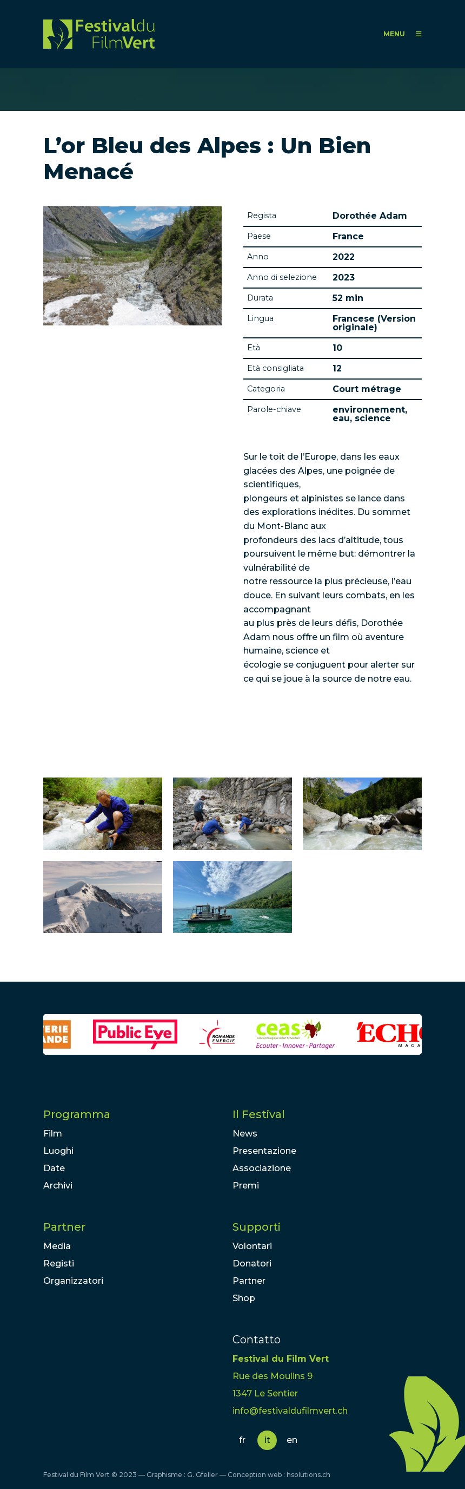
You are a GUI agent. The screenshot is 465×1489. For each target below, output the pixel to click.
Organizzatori (73, 1281)
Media (57, 1246)
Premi (245, 1185)
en (292, 1440)
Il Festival (258, 1114)
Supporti (256, 1226)
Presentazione (264, 1151)
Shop (243, 1298)
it (267, 1440)
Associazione (261, 1168)
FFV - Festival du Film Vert (99, 34)
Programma (76, 1114)
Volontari (252, 1246)
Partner (64, 1226)
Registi (58, 1263)
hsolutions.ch (308, 1475)
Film (52, 1133)
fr (242, 1440)
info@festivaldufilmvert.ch (290, 1411)
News (244, 1133)
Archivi (57, 1185)
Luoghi (58, 1151)
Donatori (251, 1263)
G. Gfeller (202, 1475)
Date (54, 1168)
